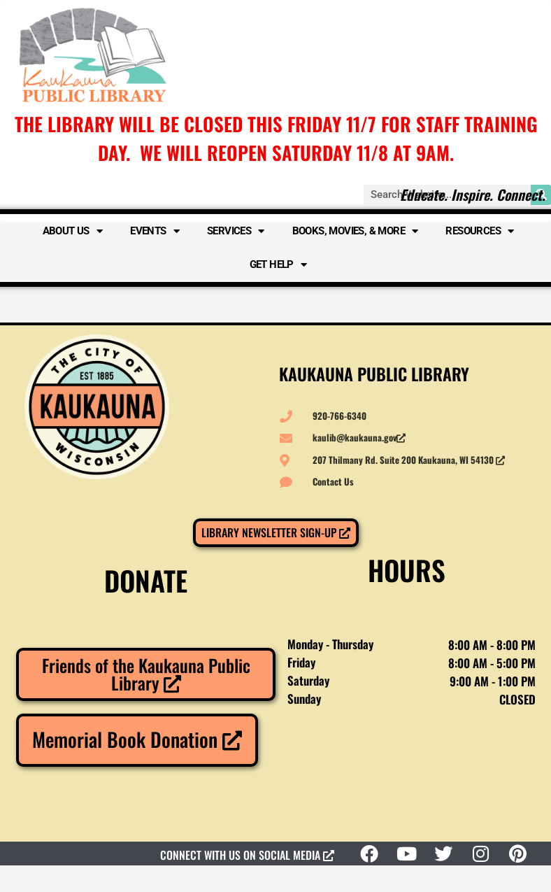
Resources (479, 231)
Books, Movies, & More (355, 231)
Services (235, 231)
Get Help (278, 265)
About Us (73, 231)
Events (154, 231)
